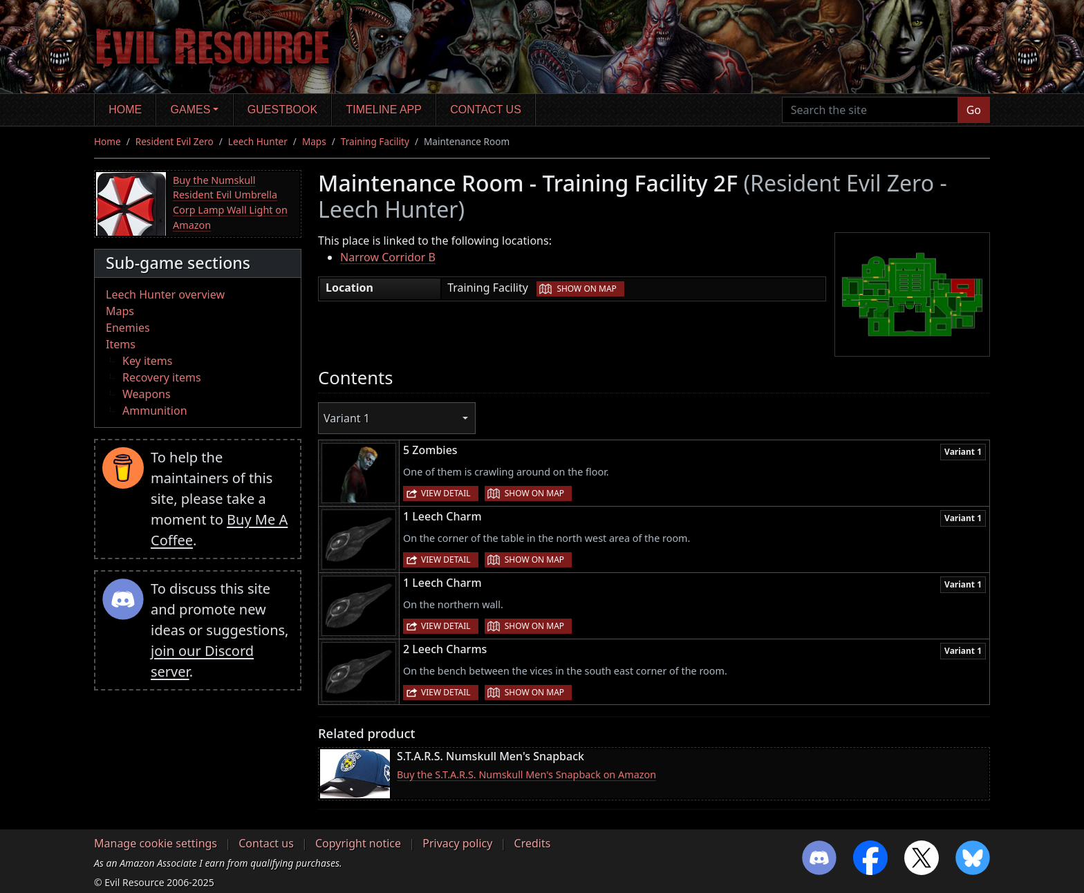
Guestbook (282, 109)
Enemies (128, 327)
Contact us (485, 109)
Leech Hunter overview (165, 294)
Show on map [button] (586, 288)
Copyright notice (358, 843)
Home (125, 109)
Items (121, 344)
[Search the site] (870, 110)
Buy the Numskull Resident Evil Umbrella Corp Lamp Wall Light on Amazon (230, 202)
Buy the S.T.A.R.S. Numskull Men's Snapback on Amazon (526, 774)
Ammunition (154, 410)
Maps (314, 141)
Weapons (146, 394)
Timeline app (384, 109)
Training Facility (375, 141)
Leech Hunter (258, 141)
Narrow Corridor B (388, 257)
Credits (532, 843)
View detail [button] (446, 493)
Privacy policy (457, 843)
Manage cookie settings (155, 843)
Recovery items (161, 377)
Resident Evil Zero (175, 141)
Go (973, 110)
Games (191, 109)
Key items (147, 360)
